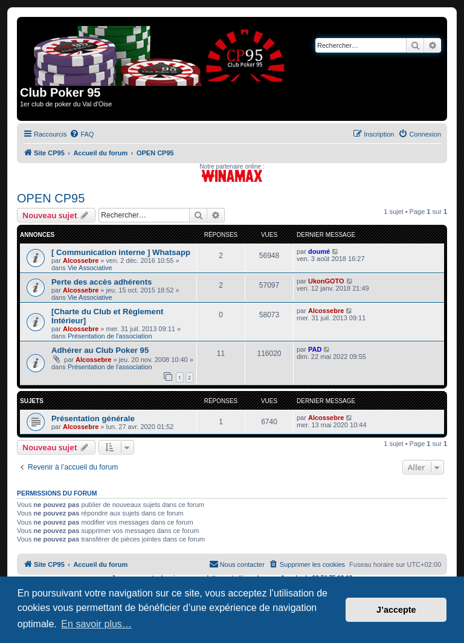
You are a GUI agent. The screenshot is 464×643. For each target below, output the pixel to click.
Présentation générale (93, 418)
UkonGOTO (326, 281)
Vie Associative (90, 267)
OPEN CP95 (51, 198)
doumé (319, 251)
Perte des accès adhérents (101, 281)
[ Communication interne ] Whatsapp (120, 252)
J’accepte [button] (396, 610)
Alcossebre (80, 260)
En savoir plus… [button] (96, 624)
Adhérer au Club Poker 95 (100, 350)
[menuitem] (81, 134)
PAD (314, 349)
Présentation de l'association (110, 336)
